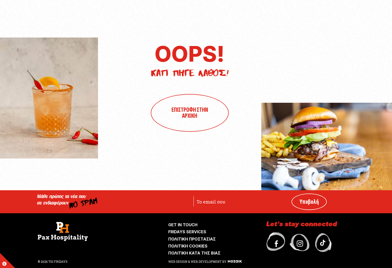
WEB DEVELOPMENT (206, 262)
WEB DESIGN (178, 262)
